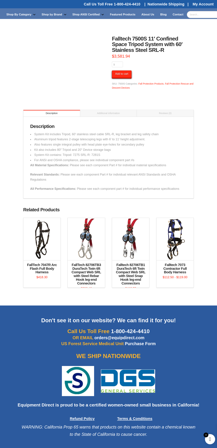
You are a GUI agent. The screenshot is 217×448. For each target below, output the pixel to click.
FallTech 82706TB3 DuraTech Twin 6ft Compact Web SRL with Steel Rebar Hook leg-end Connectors (86, 274)
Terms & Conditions (134, 418)
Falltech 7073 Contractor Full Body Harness (175, 268)
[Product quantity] (117, 64)
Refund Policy (82, 418)
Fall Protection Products (151, 83)
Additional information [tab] (108, 113)
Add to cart (121, 73)
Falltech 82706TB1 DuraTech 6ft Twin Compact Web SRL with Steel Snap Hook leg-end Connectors (130, 274)
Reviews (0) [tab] (165, 113)
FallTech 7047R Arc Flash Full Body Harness (42, 268)
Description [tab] (52, 113)
